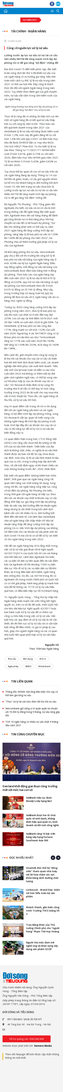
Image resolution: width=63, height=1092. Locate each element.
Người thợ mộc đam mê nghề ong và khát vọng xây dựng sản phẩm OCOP (42, 946)
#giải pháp (13, 666)
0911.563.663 (14, 1019)
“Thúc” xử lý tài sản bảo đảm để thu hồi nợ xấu (30, 701)
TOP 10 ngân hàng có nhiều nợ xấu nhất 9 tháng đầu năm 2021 (31, 723)
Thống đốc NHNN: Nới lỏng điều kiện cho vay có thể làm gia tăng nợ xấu (31, 693)
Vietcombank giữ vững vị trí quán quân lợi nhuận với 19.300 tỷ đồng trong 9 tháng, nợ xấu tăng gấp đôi (32, 712)
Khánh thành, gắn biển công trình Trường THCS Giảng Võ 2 (42, 911)
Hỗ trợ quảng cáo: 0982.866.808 (26, 1038)
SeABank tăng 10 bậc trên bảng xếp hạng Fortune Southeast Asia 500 (40, 837)
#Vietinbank (44, 666)
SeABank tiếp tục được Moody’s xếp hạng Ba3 (39, 799)
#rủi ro (42, 658)
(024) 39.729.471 (33, 1019)
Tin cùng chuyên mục (28, 734)
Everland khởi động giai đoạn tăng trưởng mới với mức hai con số (30, 788)
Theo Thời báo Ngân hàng (44, 648)
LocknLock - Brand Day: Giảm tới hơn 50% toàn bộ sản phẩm (43, 893)
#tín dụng (28, 658)
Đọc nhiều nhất (21, 857)
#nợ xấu (12, 658)
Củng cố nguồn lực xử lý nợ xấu (27, 48)
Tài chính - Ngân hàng (28, 31)
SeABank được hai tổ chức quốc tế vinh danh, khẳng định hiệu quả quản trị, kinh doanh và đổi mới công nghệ (42, 820)
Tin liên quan (22, 681)
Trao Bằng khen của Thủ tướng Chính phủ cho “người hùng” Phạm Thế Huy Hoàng (42, 928)
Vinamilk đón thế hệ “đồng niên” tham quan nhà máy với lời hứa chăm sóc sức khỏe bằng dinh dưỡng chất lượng (42, 874)
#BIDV (28, 666)
